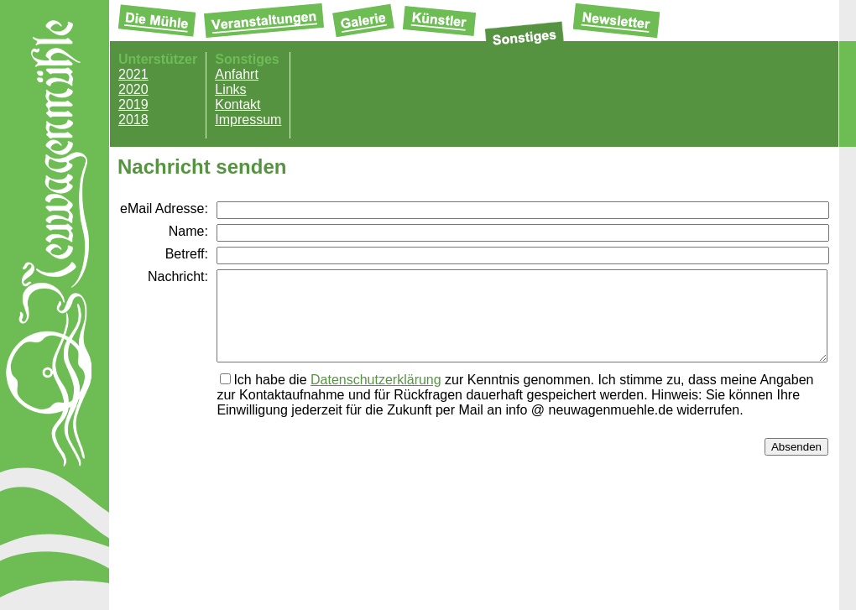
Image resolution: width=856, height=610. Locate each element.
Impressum (248, 119)
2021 (133, 74)
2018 (133, 119)
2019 (133, 104)
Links (230, 89)
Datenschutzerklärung (376, 397)
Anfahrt (236, 74)
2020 (133, 89)
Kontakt (237, 104)
